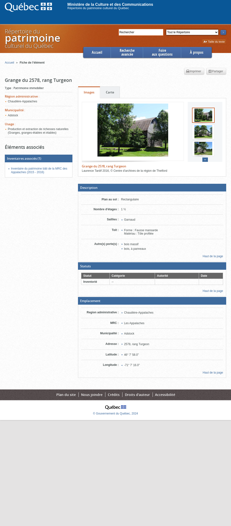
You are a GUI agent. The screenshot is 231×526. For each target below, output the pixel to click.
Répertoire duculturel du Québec (32, 38)
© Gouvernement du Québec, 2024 (115, 413)
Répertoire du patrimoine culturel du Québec (98, 8)
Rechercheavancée (127, 52)
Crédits (114, 394)
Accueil (97, 52)
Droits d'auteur (137, 394)
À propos (196, 52)
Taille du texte (214, 42)
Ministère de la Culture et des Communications (110, 4)
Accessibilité (165, 394)
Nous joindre (92, 394)
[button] (152, 187)
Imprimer (193, 71)
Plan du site (66, 394)
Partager (215, 71)
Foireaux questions (162, 52)
